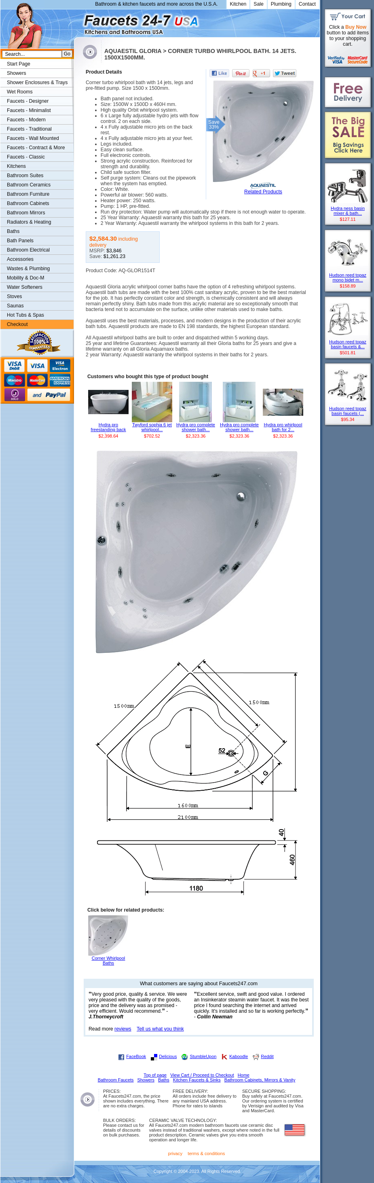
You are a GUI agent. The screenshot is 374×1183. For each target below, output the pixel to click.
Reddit (267, 1056)
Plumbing (281, 4)
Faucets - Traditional (29, 129)
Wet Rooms (20, 92)
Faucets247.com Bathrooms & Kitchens (77, 21)
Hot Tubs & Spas (25, 315)
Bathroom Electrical (28, 250)
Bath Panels (20, 240)
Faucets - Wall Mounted (33, 138)
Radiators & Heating (29, 222)
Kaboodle (238, 1056)
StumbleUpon (203, 1056)
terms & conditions (206, 1153)
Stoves (14, 296)
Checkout (17, 324)
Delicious (168, 1056)
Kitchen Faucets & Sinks (197, 1079)
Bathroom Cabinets (28, 203)
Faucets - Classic (26, 157)
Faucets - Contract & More (36, 147)
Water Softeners (24, 287)
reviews (122, 1029)
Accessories (20, 259)
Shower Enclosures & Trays (37, 82)
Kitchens (16, 166)
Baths (13, 231)
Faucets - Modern (26, 120)
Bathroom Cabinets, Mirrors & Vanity (260, 1079)
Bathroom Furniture (28, 194)
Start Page (18, 64)
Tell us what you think (160, 1029)
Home (243, 1075)
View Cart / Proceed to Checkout (202, 1075)
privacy (175, 1153)
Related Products (263, 192)
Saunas (15, 306)
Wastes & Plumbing (28, 268)
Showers (16, 73)
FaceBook (136, 1056)
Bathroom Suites (25, 175)
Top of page (155, 1075)
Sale (259, 4)
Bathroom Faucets (116, 1079)
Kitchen (238, 4)
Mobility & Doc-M (25, 278)
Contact (307, 4)
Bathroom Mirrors (26, 213)
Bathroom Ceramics (29, 185)
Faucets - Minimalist (29, 110)
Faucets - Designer (28, 101)
